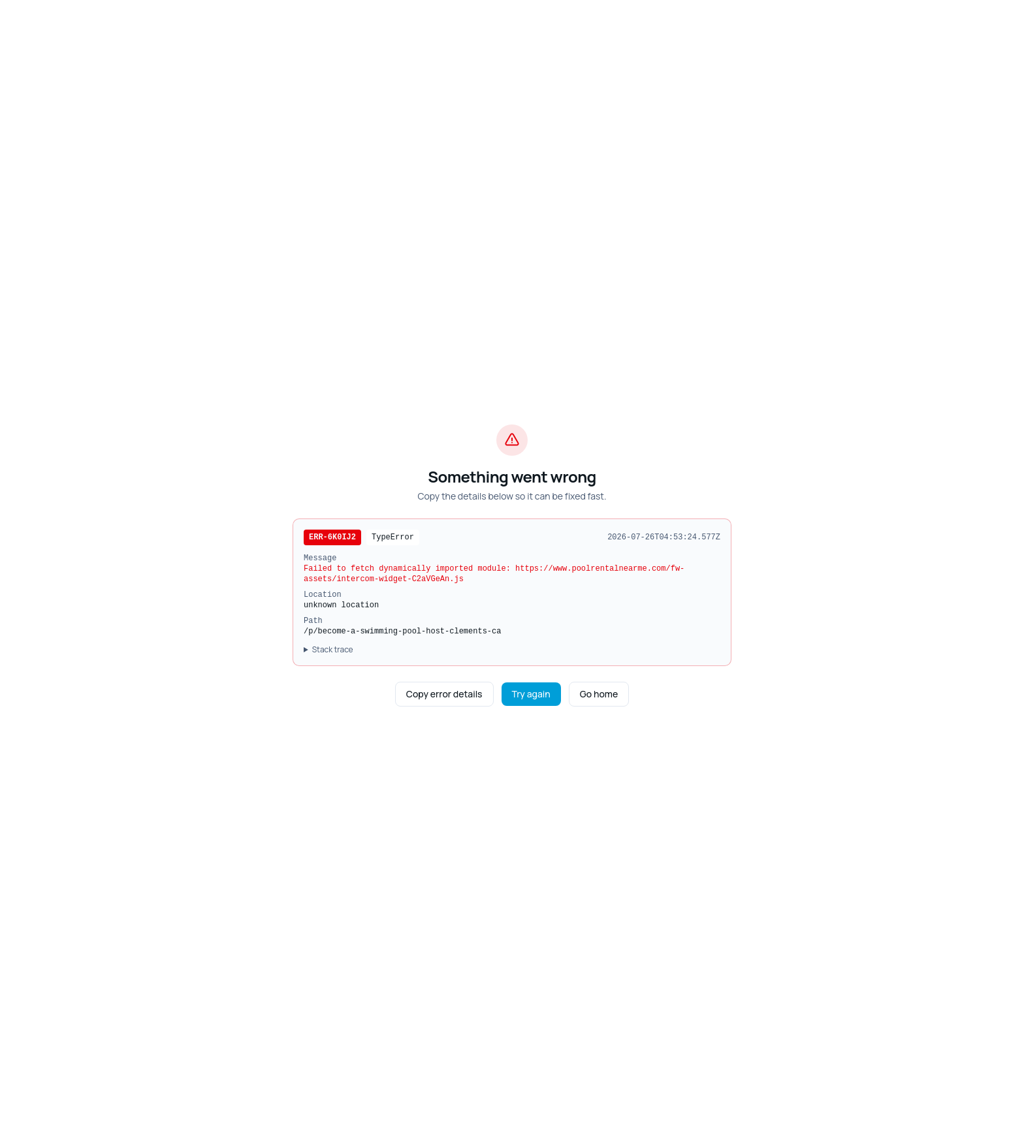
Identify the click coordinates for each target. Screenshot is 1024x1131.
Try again (531, 694)
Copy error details (444, 694)
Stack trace (332, 650)
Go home (599, 694)
